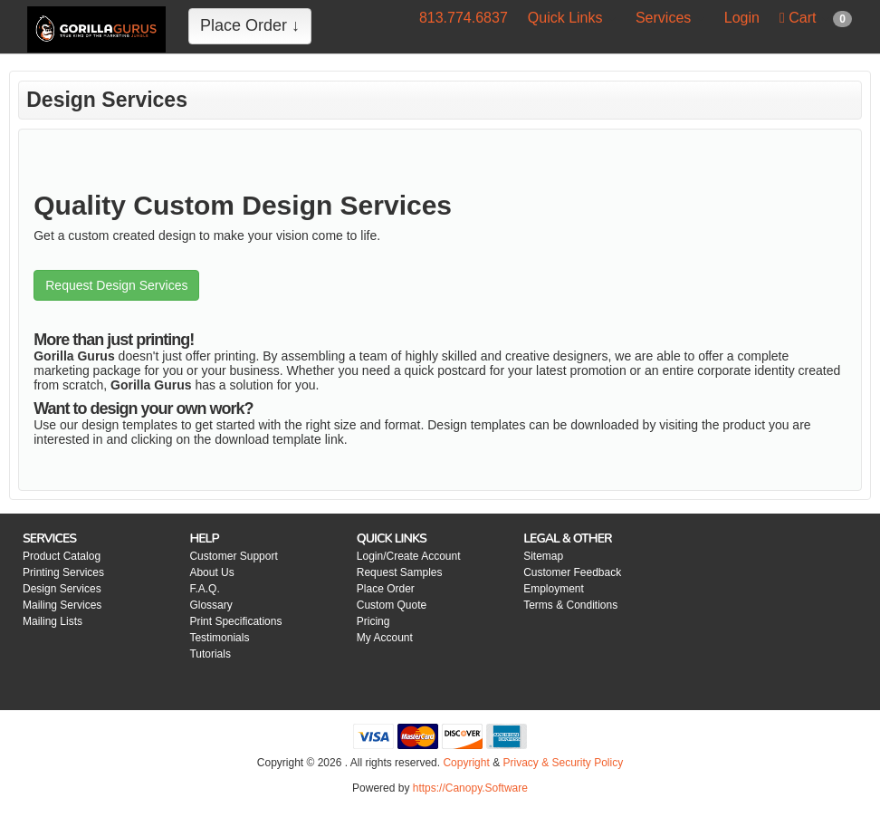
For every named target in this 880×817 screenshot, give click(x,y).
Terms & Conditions (570, 605)
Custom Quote (391, 605)
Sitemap (543, 556)
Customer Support (233, 556)
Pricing (373, 621)
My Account (385, 637)
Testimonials (219, 637)
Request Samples (400, 572)
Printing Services (63, 572)
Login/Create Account (409, 556)
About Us (211, 572)
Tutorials (210, 654)
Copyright (466, 762)
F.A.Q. (204, 588)
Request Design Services (116, 285)
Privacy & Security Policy (562, 762)
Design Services (62, 588)
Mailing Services (62, 605)
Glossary (210, 605)
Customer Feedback (572, 572)
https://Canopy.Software (470, 788)
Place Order (386, 588)
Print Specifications (235, 621)
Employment (553, 588)
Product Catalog (61, 556)
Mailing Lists (52, 621)
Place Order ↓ (250, 25)
